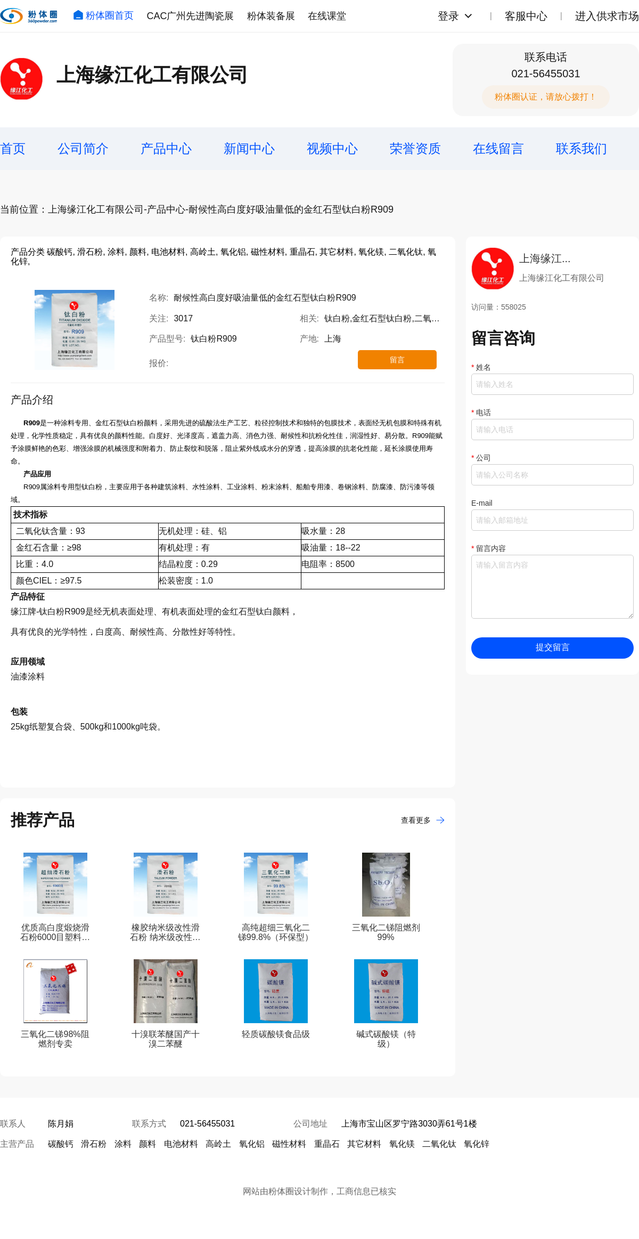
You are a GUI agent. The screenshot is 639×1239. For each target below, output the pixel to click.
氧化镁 (402, 1143)
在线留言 (498, 148)
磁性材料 (289, 1143)
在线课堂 (327, 16)
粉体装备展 (271, 16)
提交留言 (553, 647)
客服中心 (526, 16)
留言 (397, 359)
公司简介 (83, 148)
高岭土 (218, 1143)
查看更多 (423, 820)
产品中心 (166, 148)
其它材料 (364, 1143)
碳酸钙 (60, 1143)
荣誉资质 (415, 148)
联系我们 (581, 148)
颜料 (147, 1143)
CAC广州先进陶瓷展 (190, 16)
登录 (448, 16)
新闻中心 (249, 148)
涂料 (123, 1143)
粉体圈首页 (103, 15)
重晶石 (327, 1143)
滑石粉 (93, 1143)
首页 (13, 148)
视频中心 (332, 148)
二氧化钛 (439, 1143)
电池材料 (181, 1143)
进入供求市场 (607, 16)
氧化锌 (476, 1143)
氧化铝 (252, 1143)
